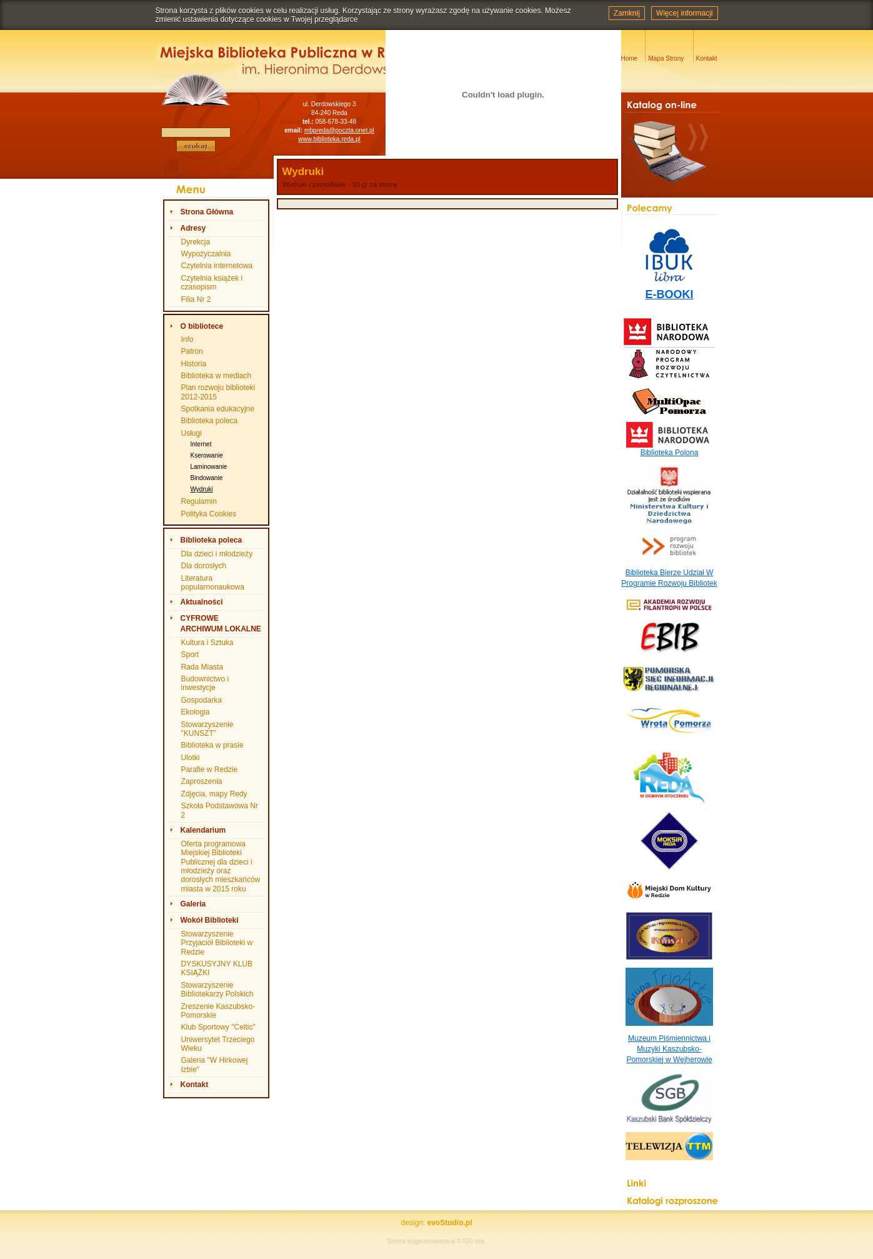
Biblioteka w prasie (212, 745)
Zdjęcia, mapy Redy (214, 794)
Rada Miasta (202, 667)
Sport (190, 654)
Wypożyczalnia (206, 253)
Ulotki (190, 757)
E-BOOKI (669, 294)
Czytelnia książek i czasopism (212, 282)
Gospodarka (201, 700)
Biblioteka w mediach (216, 375)
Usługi (191, 433)
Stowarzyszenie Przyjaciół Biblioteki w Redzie (217, 943)
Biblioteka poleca (209, 420)
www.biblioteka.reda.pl (329, 139)
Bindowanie (207, 477)
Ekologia (195, 712)
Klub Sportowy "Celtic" (218, 1027)
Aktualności (202, 602)
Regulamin (199, 501)
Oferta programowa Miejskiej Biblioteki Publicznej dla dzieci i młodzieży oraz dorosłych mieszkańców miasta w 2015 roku (221, 866)
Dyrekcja (196, 242)
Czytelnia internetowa (217, 265)
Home (629, 58)
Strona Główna (207, 212)
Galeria (193, 904)
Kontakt (195, 1084)
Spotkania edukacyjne (217, 408)
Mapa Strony (666, 58)
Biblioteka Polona (670, 452)
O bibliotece (202, 326)
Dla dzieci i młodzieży (217, 553)
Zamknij (627, 13)
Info (187, 339)
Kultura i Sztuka (207, 642)
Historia (194, 363)
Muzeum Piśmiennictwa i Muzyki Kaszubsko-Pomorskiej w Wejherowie (669, 1049)
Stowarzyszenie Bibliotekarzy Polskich (217, 989)
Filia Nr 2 (196, 299)
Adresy (193, 228)
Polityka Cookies (209, 513)
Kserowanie (207, 455)
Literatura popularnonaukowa (212, 582)
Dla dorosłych (204, 565)
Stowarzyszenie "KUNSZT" (207, 729)
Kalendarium (203, 830)
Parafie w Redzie (209, 769)
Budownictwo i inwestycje (205, 683)
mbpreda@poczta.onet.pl (339, 130)
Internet (201, 444)
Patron (192, 351)
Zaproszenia (201, 781)
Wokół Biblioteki (210, 920)
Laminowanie (209, 466)
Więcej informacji (684, 13)
